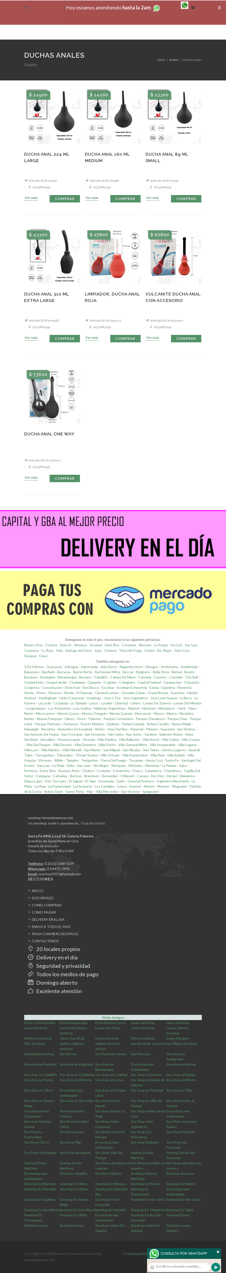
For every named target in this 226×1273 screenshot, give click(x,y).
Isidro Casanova (71, 698)
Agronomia (89, 667)
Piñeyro (152, 729)
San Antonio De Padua (41, 734)
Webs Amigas (113, 1017)
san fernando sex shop (148, 1043)
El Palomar (85, 693)
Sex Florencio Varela (110, 1054)
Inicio (161, 60)
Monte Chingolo (94, 713)
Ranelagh (31, 729)
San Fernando (95, 734)
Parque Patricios (48, 724)
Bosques (31, 677)
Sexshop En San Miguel (77, 1210)
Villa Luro (31, 750)
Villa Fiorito (107, 745)
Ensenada (106, 781)
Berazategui (67, 677)
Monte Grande (121, 713)
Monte (149, 786)
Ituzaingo (94, 698)
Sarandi (194, 750)
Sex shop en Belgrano (76, 1064)
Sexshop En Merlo (73, 1184)
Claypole (94, 682)
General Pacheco (141, 781)
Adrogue (71, 667)
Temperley (89, 760)
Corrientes (129, 645)
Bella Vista (161, 672)
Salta (59, 650)
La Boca (186, 698)
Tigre (28, 755)
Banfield (48, 672)
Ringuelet (179, 786)
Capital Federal (149, 682)
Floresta (55, 693)
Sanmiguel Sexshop (39, 1054)
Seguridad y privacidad (59, 965)
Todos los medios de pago (63, 974)
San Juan (191, 645)
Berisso (76, 776)
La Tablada (79, 703)
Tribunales (64, 755)
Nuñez (29, 719)
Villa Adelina (106, 739)
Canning (144, 677)
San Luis (176, 645)
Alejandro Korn (131, 667)
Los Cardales (104, 786)
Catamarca (31, 650)
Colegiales (127, 682)
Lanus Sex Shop (143, 1023)
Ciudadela (77, 682)
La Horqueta (82, 786)
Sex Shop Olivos (36, 1142)
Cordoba (51, 645)
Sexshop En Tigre (179, 1210)
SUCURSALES (43, 898)
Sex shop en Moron (181, 1080)
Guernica (177, 693)
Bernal (177, 672)
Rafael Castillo (158, 724)
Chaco (43, 656)
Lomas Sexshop (143, 1028)
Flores (41, 693)
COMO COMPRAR (46, 905)
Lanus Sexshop (177, 1023)
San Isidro (116, 734)
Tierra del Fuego (130, 650)
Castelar (176, 677)
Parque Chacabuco (150, 719)
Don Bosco (90, 687)
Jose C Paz (112, 698)
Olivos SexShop (143, 1038)
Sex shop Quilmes (144, 1142)
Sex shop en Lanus (109, 1080)
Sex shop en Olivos (39, 1090)
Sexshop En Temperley (148, 1210)
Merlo (28, 713)
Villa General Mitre (132, 745)
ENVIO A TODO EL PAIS (51, 926)
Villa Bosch (151, 739)
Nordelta (186, 713)
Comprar (65, 199)
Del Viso (157, 776)
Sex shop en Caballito (40, 1075)
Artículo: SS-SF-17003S (162, 180)
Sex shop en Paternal (147, 1090)
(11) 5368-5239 (39, 187)
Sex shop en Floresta (76, 1080)
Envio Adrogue (177, 1038)
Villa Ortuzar (110, 755)
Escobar (108, 687)
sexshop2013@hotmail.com (59, 874)
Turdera (150, 734)
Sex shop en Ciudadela (77, 1075)
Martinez (149, 708)
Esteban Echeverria (132, 687)
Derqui (172, 776)
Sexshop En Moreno (110, 1184)
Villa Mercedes (107, 791)
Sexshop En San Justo (183, 1199)
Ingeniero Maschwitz (173, 781)
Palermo (94, 719)
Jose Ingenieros (135, 698)
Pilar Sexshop (34, 1043)
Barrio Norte (82, 672)
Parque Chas (177, 719)
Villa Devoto (62, 745)
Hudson (30, 698)
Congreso (31, 687)
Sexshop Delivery (108, 1173)
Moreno (163, 786)
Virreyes (45, 760)
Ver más (31, 198)
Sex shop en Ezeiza (180, 1075)
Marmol (133, 708)
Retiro (100, 729)
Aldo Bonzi (108, 667)
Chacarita (191, 682)
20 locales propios (54, 949)
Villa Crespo (191, 739)
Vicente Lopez (69, 739)
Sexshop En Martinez (40, 1184)
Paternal (136, 729)
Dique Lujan (33, 781)
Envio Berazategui (73, 1023)
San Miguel (111, 750)
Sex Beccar (68, 1054)
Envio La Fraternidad (39, 1023)
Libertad (121, 703)
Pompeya (70, 724)
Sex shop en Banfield (40, 1064)
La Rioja (47, 650)
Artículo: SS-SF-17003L (40, 180)
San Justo (133, 734)
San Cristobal (71, 734)
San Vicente (130, 791)
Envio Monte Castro (110, 1023)
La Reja (40, 786)
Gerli (181, 708)
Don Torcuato (55, 781)
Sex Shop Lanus (72, 1132)
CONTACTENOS (45, 941)
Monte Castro (68, 713)
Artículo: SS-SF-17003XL (41, 320)
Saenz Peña (75, 791)
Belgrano (143, 672)
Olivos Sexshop (107, 1038)
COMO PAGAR (44, 912)
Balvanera (31, 672)
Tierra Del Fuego (113, 760)
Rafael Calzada (133, 724)
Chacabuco (172, 771)
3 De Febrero (34, 667)
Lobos (122, 786)
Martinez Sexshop (38, 1038)
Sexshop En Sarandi (110, 1210)
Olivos (69, 719)
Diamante (187, 776)
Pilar (89, 791)
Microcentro (45, 713)
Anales (173, 60)
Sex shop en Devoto (146, 1075)
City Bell (191, 677)
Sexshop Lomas (72, 1225)
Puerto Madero (92, 724)
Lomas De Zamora (157, 703)
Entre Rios (112, 645)
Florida (69, 693)
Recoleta (48, 729)
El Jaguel (75, 781)
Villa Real (157, 755)
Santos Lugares (174, 750)
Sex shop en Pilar (179, 1090)
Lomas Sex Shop (107, 1028)
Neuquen (30, 656)
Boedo (189, 672)
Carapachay (173, 682)
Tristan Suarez (86, 755)
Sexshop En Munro (180, 1184)
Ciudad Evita (33, 682)
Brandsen (91, 776)
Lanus (93, 703)
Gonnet (135, 786)
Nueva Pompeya (49, 719)
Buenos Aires (33, 645)
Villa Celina (170, 739)
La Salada (61, 703)
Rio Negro (164, 650)
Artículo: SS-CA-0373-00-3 (164, 320)
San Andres (186, 729)
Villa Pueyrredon (135, 755)
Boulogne (47, 677)
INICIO (37, 891)
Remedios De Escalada (75, 729)
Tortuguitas (44, 755)
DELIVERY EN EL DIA (48, 919)
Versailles (47, 739)
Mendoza (80, 645)
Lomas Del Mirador (187, 703)
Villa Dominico (85, 745)
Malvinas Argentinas (109, 708)
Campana (43, 776)
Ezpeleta (168, 687)
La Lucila (44, 703)
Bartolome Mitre (107, 672)
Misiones (145, 645)
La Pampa (161, 645)
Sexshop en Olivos (74, 1189)
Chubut (150, 650)
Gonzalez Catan (133, 693)
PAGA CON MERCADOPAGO (55, 934)
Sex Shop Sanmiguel (75, 1152)
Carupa (142, 776)
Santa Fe (65, 645)
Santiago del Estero (78, 650)
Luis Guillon (82, 708)
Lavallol (106, 703)
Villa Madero (50, 750)
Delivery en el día (52, 957)
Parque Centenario (118, 719)
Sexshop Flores (178, 1215)
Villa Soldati (176, 755)
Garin (120, 781)
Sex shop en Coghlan (111, 1075)
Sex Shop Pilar (70, 1142)
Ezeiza (154, 687)
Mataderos (166, 708)
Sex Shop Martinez (180, 1132)
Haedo (192, 693)
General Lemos (106, 693)
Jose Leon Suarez (164, 698)
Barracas (64, 672)
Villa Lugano (187, 745)
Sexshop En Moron (145, 1184)
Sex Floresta (140, 1054)
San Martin (92, 750)
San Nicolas (131, 750)
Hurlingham (47, 698)
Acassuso (54, 667)
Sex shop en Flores (38, 1080)
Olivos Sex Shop (72, 1038)
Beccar (128, 672)
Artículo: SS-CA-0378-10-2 (42, 460)
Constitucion (52, 687)
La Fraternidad (59, 786)
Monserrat (143, 713)
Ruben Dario (53, 791)
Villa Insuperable (162, 745)
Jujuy (98, 650)
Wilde (58, 760)
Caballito (101, 677)
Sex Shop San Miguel (40, 1152)
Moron (159, 713)
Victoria (89, 739)
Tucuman (95, 645)
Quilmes (113, 724)
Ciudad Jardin (56, 682)
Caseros (160, 677)
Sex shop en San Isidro (77, 1100)
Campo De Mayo (123, 677)
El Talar (90, 781)
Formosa (111, 650)
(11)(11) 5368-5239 (59, 863)
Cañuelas (60, 776)
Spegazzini (151, 791)
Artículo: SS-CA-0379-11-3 (103, 320)
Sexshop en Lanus (180, 1173)
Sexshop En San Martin (41, 1210)
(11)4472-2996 (58, 869)
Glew (192, 708)
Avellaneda (189, 667)
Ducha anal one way (49, 433)
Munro (172, 713)
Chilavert (127, 776)
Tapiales (72, 760)
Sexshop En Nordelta (40, 1189)
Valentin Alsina (170, 734)
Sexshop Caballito (73, 1173)
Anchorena (169, 667)
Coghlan (110, 682)
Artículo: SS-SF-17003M (102, 180)
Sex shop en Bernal (181, 1064)
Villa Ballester (129, 739)
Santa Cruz (181, 650)
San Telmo (151, 750)
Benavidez (110, 776)
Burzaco (85, 677)
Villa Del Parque (38, 745)
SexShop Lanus (36, 1225)
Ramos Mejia (181, 724)
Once (81, 719)
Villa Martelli (72, 750)
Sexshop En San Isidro (148, 1199)
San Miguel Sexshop (181, 1043)
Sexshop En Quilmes (40, 1199)
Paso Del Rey (117, 729)
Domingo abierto (52, 982)
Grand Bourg (158, 693)
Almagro (151, 667)
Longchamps (36, 708)
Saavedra (168, 729)
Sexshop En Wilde (73, 1215)
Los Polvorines (59, 708)
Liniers (136, 703)
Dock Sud (72, 687)
